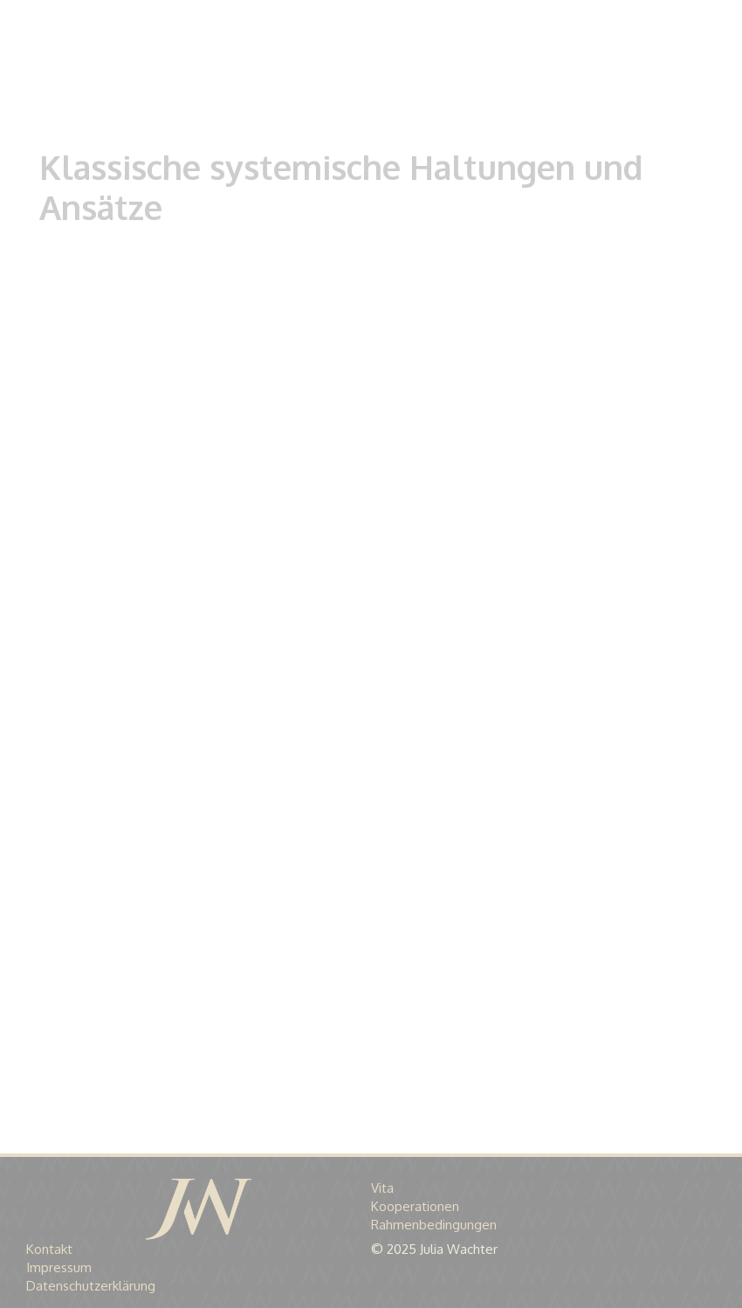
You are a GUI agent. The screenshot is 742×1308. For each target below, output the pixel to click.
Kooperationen (415, 1209)
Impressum (59, 1270)
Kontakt (49, 1251)
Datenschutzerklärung (90, 1288)
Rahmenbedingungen (434, 1227)
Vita (382, 1190)
